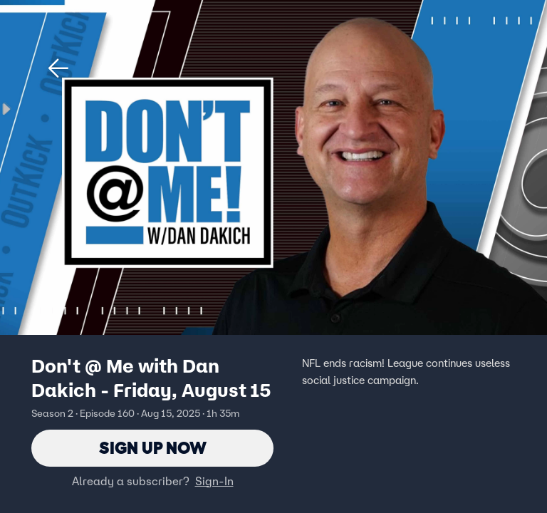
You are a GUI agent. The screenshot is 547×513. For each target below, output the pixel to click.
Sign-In (214, 481)
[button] (58, 68)
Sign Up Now (153, 447)
